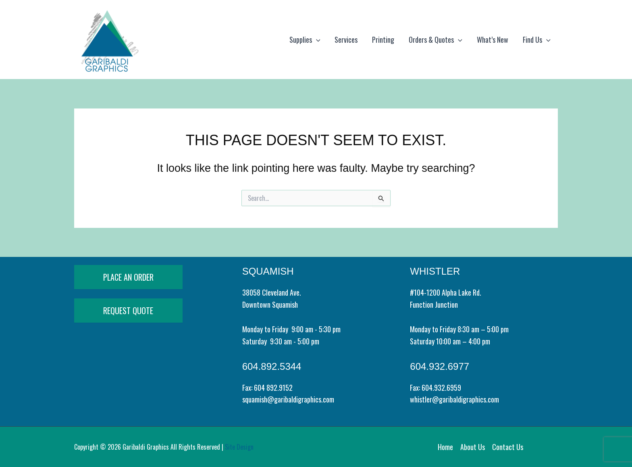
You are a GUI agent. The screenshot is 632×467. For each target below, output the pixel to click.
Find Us (537, 39)
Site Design (239, 447)
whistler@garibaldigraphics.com (454, 399)
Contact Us (507, 447)
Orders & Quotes (435, 39)
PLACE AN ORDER (128, 277)
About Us (472, 447)
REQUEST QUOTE (128, 310)
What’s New (492, 39)
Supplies (304, 39)
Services (346, 39)
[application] (316, 39)
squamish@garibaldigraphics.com (288, 399)
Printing (383, 39)
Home (445, 447)
